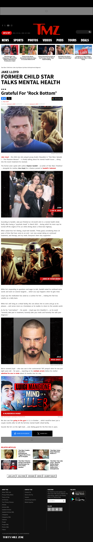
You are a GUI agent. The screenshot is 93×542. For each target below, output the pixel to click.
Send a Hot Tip (29, 494)
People (4, 522)
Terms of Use (5, 497)
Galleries (4, 519)
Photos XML (5, 527)
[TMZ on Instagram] (11, 25)
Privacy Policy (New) (7, 494)
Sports (18, 40)
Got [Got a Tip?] (6, 33)
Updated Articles (6, 509)
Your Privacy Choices (8, 502)
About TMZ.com (6, 492)
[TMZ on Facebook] (2, 25)
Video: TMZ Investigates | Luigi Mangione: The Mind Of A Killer (13, 416)
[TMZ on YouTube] (57, 509)
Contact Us (28, 492)
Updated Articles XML (8, 512)
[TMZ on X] (5, 25)
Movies (39, 476)
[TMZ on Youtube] (8, 25)
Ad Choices (5, 499)
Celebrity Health (49, 476)
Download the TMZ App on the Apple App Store (78, 493)
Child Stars (21, 476)
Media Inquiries (29, 502)
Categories (5, 514)
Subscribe (64, 501)
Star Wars (31, 476)
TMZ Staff (6, 102)
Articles (4, 504)
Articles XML (5, 507)
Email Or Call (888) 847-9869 (21, 33)
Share (21, 434)
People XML (5, 524)
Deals (85, 40)
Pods (59, 40)
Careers (27, 497)
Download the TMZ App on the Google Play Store (78, 499)
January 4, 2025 (11, 104)
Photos (33, 40)
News (5, 40)
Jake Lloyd (11, 476)
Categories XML (6, 517)
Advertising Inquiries (30, 499)
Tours (72, 40)
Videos (47, 40)
